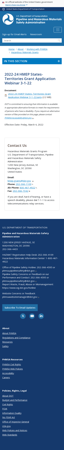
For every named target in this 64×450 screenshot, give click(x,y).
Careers (6, 377)
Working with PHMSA (37, 49)
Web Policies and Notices (14, 430)
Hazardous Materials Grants (25, 52)
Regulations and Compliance (16, 337)
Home (12, 49)
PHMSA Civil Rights (11, 364)
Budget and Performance (14, 400)
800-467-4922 (28, 187)
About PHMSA (9, 333)
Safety (5, 346)
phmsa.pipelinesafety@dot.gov (19, 270)
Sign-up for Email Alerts (14, 34)
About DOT (8, 395)
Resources (7, 341)
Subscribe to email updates (20, 307)
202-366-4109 (45, 254)
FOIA (4, 408)
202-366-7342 (21, 190)
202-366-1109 (24, 184)
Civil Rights (7, 404)
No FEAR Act (8, 417)
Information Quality (11, 413)
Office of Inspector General (15, 421)
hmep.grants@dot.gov (21, 180)
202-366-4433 (10, 249)
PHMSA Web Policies (12, 368)
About (21, 49)
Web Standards (9, 434)
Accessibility (8, 373)
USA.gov (6, 426)
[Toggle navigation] (58, 30)
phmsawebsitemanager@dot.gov (20, 296)
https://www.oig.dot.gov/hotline (19, 287)
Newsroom (36, 34)
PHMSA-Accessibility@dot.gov (19, 118)
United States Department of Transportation (25, 9)
